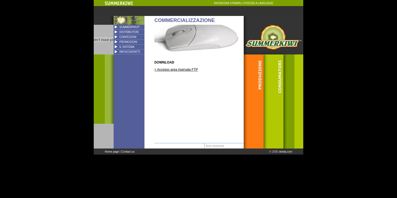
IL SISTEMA (127, 46)
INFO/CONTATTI (129, 51)
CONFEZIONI (127, 36)
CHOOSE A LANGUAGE (258, 3)
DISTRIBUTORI (129, 32)
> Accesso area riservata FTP (176, 70)
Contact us (128, 151)
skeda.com (285, 151)
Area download (215, 145)
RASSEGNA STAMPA (227, 3)
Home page (112, 151)
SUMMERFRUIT (129, 27)
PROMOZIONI (128, 41)
